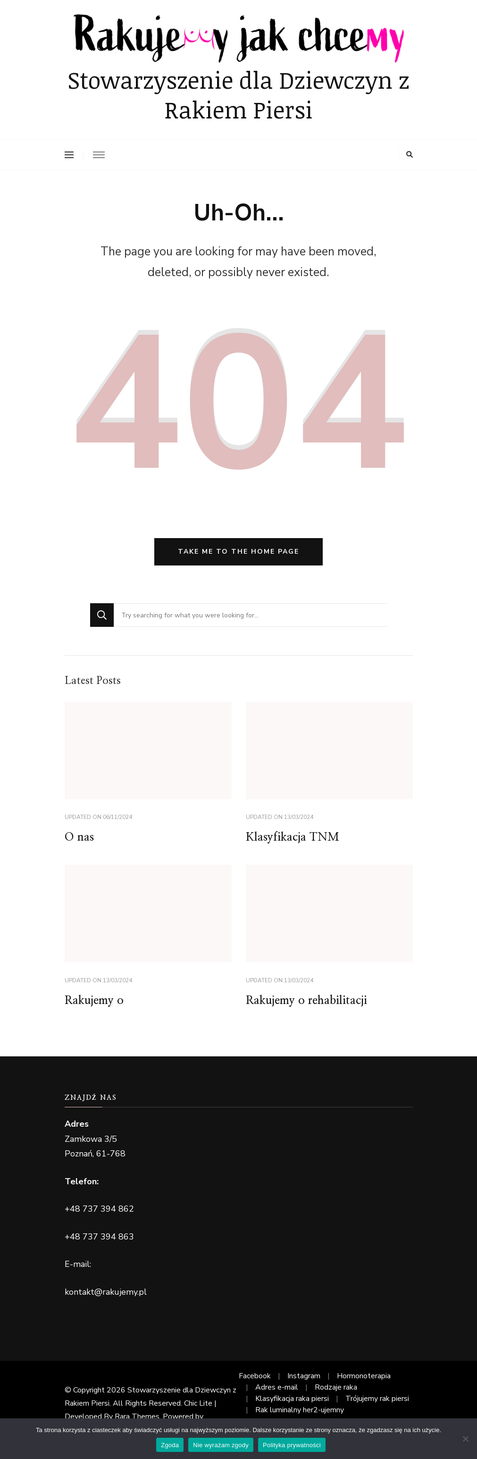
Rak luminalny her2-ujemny (299, 1410)
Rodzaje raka (336, 1387)
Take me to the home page (238, 551)
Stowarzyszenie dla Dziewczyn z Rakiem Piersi (238, 95)
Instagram (303, 1376)
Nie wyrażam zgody (221, 1445)
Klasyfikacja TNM (292, 837)
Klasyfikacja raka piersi (292, 1398)
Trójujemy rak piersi (377, 1398)
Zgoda (170, 1445)
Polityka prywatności (292, 1445)
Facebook (255, 1376)
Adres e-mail (276, 1387)
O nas (79, 837)
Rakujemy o (94, 1000)
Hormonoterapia (364, 1376)
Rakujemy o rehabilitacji (306, 1000)
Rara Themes (137, 1416)
